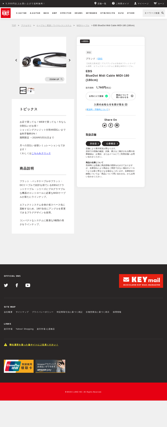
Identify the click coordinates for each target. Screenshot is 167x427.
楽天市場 (8, 329)
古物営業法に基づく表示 (97, 312)
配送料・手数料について (97, 109)
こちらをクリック (41, 153)
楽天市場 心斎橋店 (46, 329)
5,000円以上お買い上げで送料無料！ (26, 3)
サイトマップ (22, 312)
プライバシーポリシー (42, 312)
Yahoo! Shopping (25, 329)
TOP (14, 25)
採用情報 (117, 312)
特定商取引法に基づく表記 (70, 312)
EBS (100, 58)
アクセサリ (26, 25)
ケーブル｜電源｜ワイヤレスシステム (54, 25)
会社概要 (8, 312)
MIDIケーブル (83, 25)
